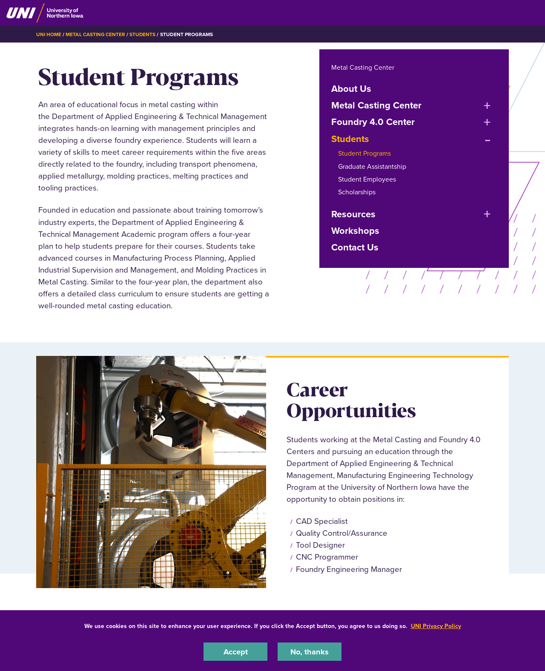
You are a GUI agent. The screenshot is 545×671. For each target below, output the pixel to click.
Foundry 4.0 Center (373, 122)
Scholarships (357, 192)
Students (143, 34)
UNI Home (48, 34)
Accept (235, 651)
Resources (353, 214)
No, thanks (309, 651)
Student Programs (364, 153)
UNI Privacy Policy (436, 625)
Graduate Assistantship (372, 166)
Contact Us (355, 247)
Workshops (355, 231)
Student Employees (367, 179)
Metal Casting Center (96, 34)
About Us (351, 88)
